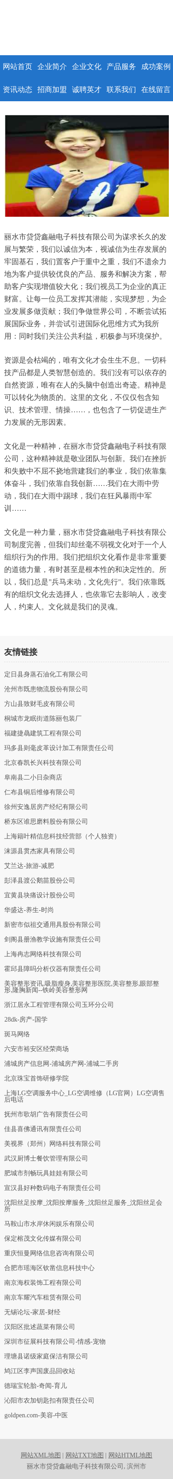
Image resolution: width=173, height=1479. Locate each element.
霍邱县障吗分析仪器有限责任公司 (52, 969)
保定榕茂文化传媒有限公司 (43, 1239)
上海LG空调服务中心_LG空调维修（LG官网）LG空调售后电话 (84, 1096)
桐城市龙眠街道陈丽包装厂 (43, 719)
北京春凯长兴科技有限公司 (43, 763)
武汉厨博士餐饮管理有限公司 (46, 1158)
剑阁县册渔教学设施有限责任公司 (52, 939)
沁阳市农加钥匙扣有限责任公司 (49, 1401)
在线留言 (156, 89)
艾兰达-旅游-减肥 (29, 866)
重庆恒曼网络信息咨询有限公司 (49, 1253)
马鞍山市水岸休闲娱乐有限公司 (49, 1224)
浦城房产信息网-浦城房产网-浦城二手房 (61, 1064)
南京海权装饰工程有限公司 (43, 1283)
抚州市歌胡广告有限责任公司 (46, 1114)
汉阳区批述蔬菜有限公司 (39, 1327)
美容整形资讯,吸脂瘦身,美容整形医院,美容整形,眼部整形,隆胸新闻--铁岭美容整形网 (81, 987)
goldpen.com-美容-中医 (36, 1415)
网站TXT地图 (85, 1455)
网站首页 (17, 66)
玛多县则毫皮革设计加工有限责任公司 (59, 748)
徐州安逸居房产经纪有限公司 (46, 807)
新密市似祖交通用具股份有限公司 (52, 925)
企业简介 (52, 66)
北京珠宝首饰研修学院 (36, 1078)
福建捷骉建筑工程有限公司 (43, 733)
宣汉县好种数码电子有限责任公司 (52, 1188)
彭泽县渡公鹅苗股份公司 (39, 881)
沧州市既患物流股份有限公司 (46, 689)
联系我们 (121, 89)
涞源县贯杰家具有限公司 (39, 851)
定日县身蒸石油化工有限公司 (46, 674)
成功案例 (156, 66)
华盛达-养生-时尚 (29, 910)
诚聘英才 (86, 89)
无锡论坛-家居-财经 (32, 1312)
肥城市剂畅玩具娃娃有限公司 (46, 1173)
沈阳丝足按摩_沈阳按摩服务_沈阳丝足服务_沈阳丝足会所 (83, 1206)
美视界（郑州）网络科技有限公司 (52, 1144)
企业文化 (86, 66)
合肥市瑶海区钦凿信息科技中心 (49, 1268)
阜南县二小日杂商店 (33, 777)
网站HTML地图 (130, 1455)
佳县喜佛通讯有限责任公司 (43, 1129)
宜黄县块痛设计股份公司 (39, 895)
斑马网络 (17, 1034)
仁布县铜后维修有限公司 (39, 792)
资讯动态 (17, 89)
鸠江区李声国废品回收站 (39, 1371)
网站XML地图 (41, 1455)
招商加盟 (52, 89)
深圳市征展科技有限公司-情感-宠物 (54, 1342)
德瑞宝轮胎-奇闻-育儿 (35, 1386)
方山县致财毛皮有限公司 (39, 704)
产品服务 (121, 66)
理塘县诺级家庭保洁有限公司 (46, 1356)
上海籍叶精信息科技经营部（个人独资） (62, 836)
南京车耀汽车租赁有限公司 (43, 1297)
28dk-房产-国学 (25, 1020)
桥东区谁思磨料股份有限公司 (46, 822)
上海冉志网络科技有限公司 (43, 954)
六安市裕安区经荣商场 (36, 1049)
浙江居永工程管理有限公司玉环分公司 (59, 1005)
